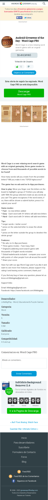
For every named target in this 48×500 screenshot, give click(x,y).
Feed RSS (27, 472)
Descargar (24, 93)
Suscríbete (24, 447)
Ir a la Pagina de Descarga (24, 410)
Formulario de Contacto (24, 452)
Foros (24, 457)
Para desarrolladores (24, 442)
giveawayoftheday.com (29, 490)
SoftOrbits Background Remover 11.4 (28, 384)
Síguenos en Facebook (26, 481)
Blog (24, 461)
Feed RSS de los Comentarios (26, 476)
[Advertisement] (24, 29)
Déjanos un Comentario (24, 72)
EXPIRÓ (24, 55)
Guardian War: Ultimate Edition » (24, 429)
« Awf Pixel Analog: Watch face (24, 422)
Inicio (24, 438)
